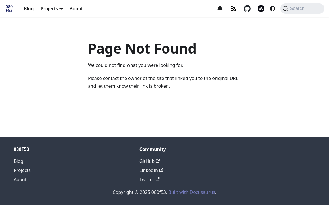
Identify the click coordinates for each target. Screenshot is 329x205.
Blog (29, 8)
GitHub (149, 161)
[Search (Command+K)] (302, 8)
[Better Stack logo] (261, 8)
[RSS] (233, 8)
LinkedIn (151, 170)
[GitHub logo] (247, 8)
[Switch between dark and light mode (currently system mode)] (272, 8)
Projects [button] (49, 8)
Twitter (149, 179)
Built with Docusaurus (191, 192)
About (76, 8)
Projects (22, 170)
